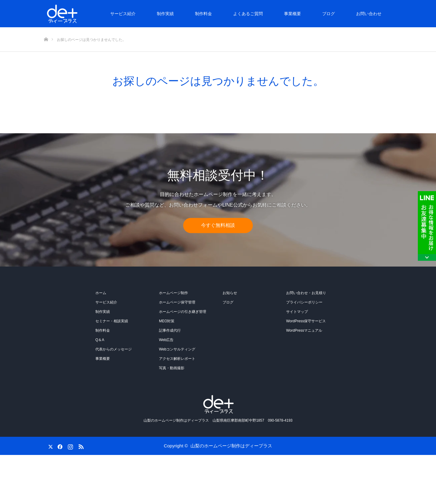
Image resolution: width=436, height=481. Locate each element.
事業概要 (292, 13)
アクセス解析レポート (177, 359)
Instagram (69, 445)
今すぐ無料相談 (218, 225)
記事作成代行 (170, 330)
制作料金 (203, 13)
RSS (80, 445)
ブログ (328, 13)
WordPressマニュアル (304, 330)
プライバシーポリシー (304, 302)
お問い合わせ (369, 13)
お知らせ (230, 293)
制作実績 (165, 13)
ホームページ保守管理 (177, 302)
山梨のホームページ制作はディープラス (231, 445)
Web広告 (166, 340)
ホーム (100, 293)
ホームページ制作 (173, 293)
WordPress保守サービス (306, 321)
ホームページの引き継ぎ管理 (182, 312)
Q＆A (99, 340)
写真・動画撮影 (171, 368)
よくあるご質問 (248, 13)
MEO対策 (166, 321)
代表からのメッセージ (113, 349)
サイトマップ (297, 312)
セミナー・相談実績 (111, 321)
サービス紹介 (123, 13)
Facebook (59, 445)
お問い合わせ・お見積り (306, 293)
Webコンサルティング (177, 349)
